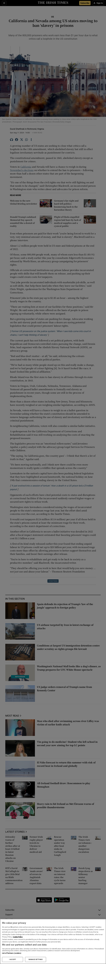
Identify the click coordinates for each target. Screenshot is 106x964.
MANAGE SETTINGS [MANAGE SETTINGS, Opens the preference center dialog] (36, 959)
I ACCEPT (12, 959)
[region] (53, 941)
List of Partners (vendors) (11, 953)
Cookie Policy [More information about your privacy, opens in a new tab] (18, 937)
